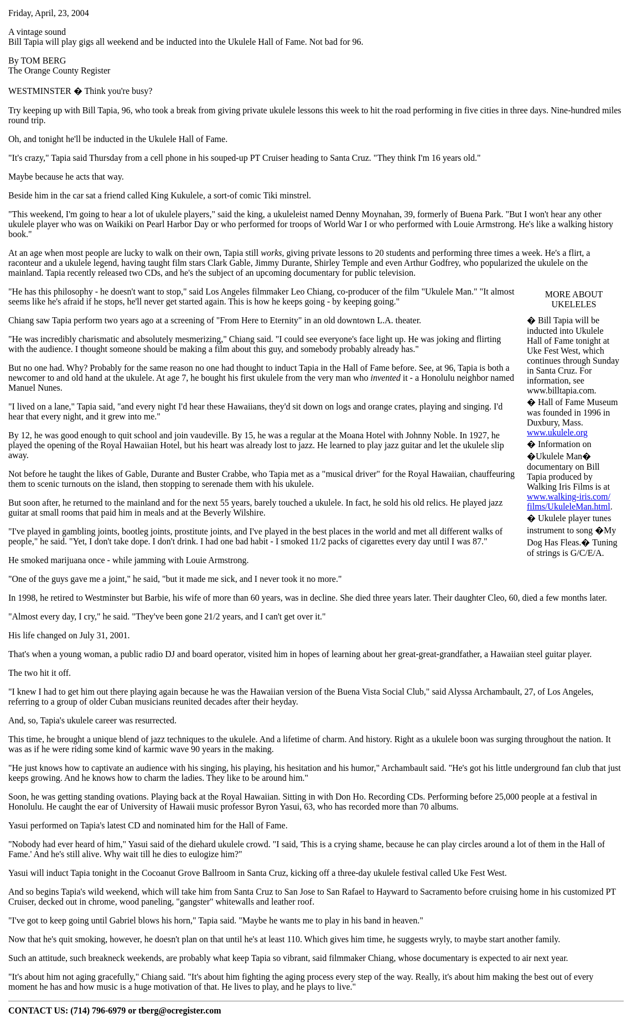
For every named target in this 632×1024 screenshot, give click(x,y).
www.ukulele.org (557, 432)
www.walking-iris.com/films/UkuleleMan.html (568, 501)
